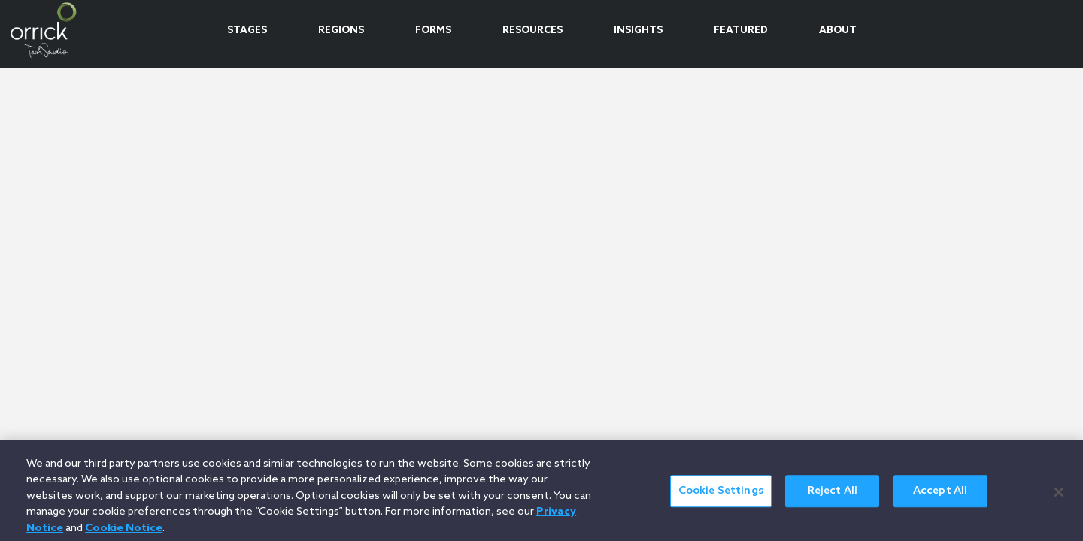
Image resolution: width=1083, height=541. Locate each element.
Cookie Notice (123, 532)
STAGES (247, 30)
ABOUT (838, 30)
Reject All (832, 495)
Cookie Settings (720, 495)
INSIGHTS (638, 30)
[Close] (1058, 495)
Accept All (940, 495)
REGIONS (341, 30)
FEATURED (741, 30)
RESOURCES (532, 30)
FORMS (433, 30)
